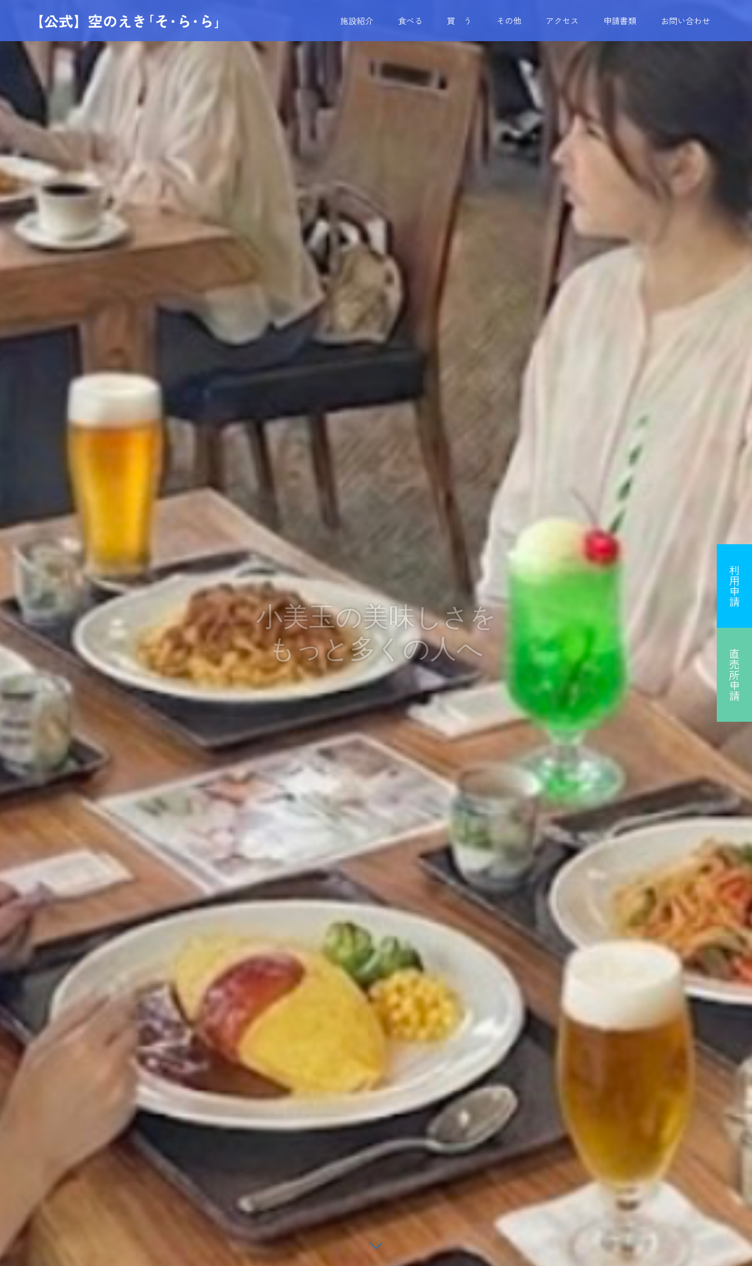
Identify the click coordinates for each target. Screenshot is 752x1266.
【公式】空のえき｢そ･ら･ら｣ (125, 21)
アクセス (562, 20)
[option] (376, 633)
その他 (508, 20)
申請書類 (619, 20)
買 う (459, 20)
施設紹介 (356, 20)
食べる (410, 20)
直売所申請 (734, 674)
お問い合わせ (685, 20)
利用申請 (734, 586)
